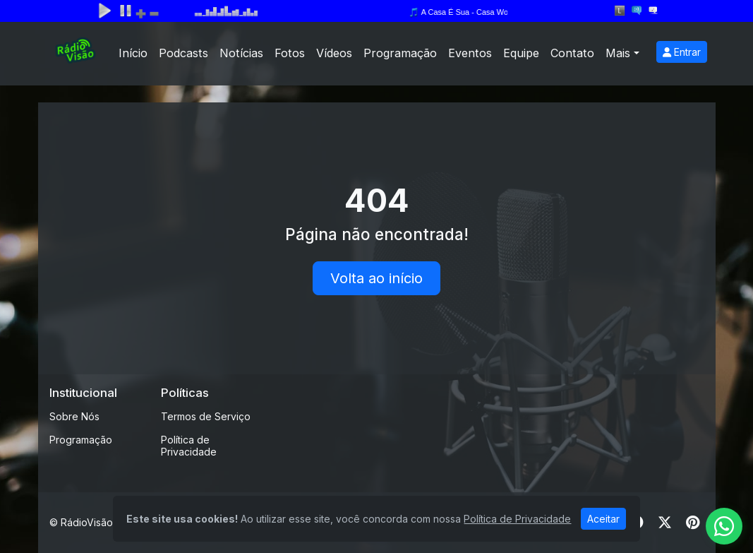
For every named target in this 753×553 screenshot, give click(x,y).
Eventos (470, 53)
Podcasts (183, 53)
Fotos (290, 53)
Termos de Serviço (206, 416)
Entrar (682, 52)
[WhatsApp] (724, 526)
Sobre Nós (74, 416)
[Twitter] (665, 522)
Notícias (241, 53)
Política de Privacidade (189, 446)
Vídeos (334, 53)
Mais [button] (618, 53)
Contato (572, 53)
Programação (400, 53)
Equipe (521, 53)
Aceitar (603, 519)
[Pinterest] (692, 522)
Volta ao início (376, 278)
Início (133, 53)
